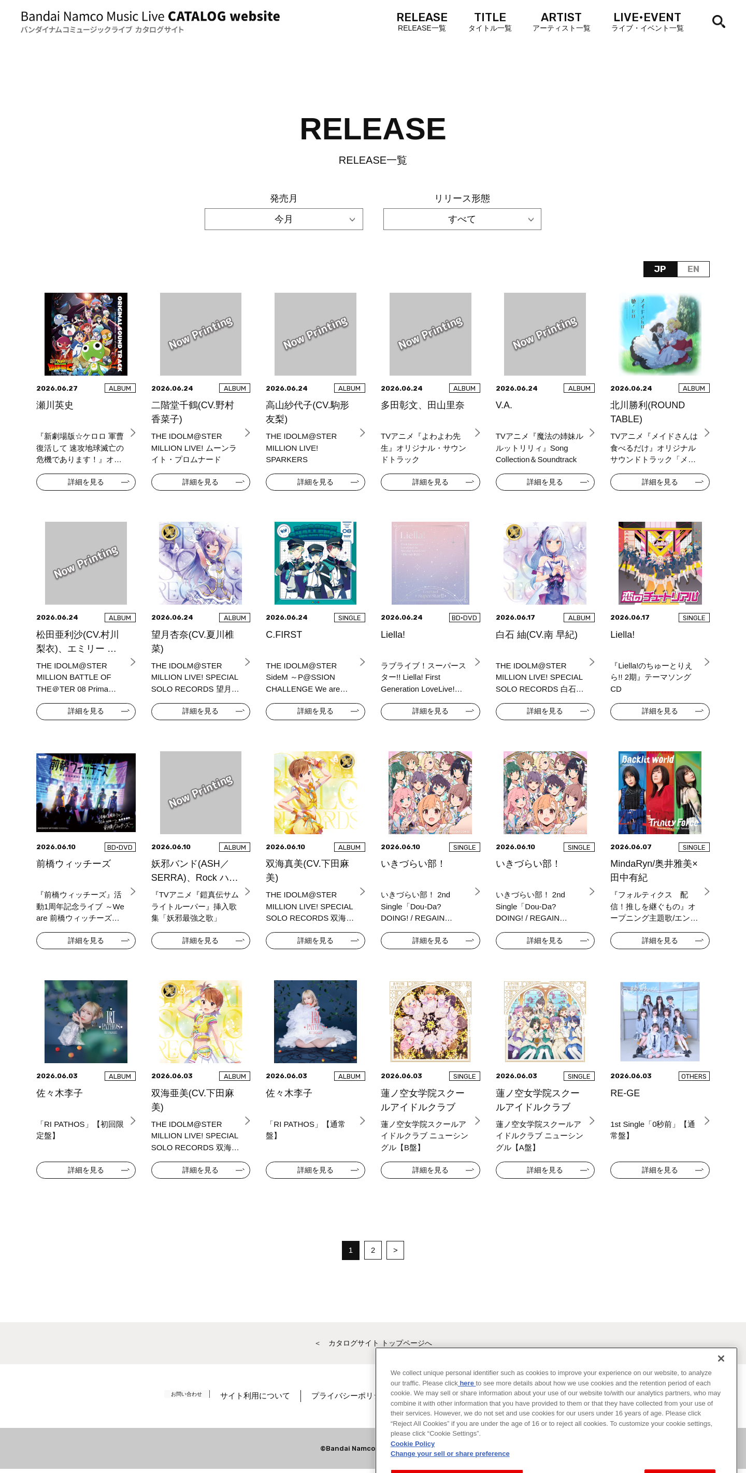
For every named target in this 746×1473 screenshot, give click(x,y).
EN (693, 269)
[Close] (721, 1395)
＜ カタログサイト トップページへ (373, 1346)
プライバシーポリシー (361, 1399)
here (467, 1420)
